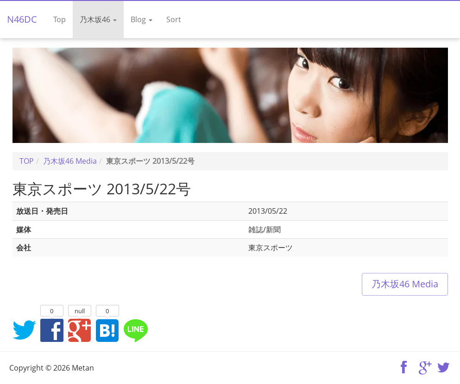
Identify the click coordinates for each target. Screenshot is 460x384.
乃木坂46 (98, 19)
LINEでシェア (135, 329)
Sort (173, 19)
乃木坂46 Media (405, 284)
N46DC (22, 19)
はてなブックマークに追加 (107, 329)
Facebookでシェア (51, 329)
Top (59, 19)
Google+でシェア (79, 329)
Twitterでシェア (24, 329)
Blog (141, 19)
